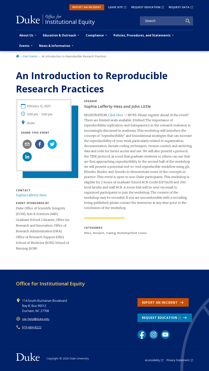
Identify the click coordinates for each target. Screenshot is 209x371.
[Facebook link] (141, 334)
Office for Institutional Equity (50, 283)
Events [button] (24, 46)
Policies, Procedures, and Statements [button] (142, 35)
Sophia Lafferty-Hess (31, 195)
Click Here (115, 115)
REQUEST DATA (179, 7)
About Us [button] (26, 35)
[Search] (188, 21)
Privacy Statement (177, 360)
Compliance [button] (95, 35)
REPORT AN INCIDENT (86, 7)
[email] (27, 144)
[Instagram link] (153, 334)
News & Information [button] (54, 46)
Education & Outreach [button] (59, 35)
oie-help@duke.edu (35, 319)
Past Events (30, 56)
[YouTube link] (165, 334)
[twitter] (52, 144)
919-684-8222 (31, 327)
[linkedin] (27, 156)
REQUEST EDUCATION (145, 7)
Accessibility (152, 360)
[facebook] (39, 144)
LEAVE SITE (115, 7)
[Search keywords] (161, 21)
